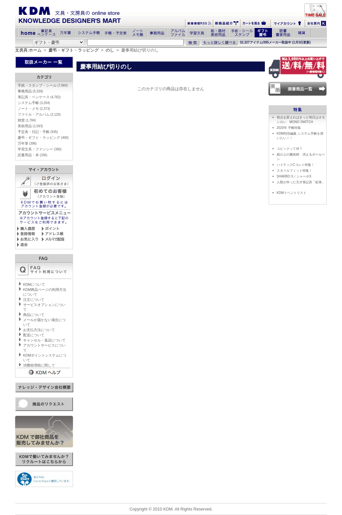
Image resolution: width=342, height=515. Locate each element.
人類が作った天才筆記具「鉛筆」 (301, 182)
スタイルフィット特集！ (294, 170)
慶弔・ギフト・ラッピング (74, 50)
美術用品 (30, 126)
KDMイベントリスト (291, 193)
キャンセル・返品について (44, 340)
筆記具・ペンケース (39, 97)
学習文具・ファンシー (39, 149)
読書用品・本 (32, 155)
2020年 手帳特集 (289, 127)
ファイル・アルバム (39, 114)
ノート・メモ (34, 108)
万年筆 (27, 143)
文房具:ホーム (28, 50)
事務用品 (30, 91)
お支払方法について (39, 330)
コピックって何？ (289, 148)
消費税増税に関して (39, 365)
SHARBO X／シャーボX (294, 176)
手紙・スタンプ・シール (43, 85)
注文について (33, 299)
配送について (33, 335)
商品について (33, 315)
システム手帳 (34, 103)
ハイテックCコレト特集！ (295, 165)
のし (110, 50)
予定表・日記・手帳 (38, 132)
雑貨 (27, 120)
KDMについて (34, 284)
